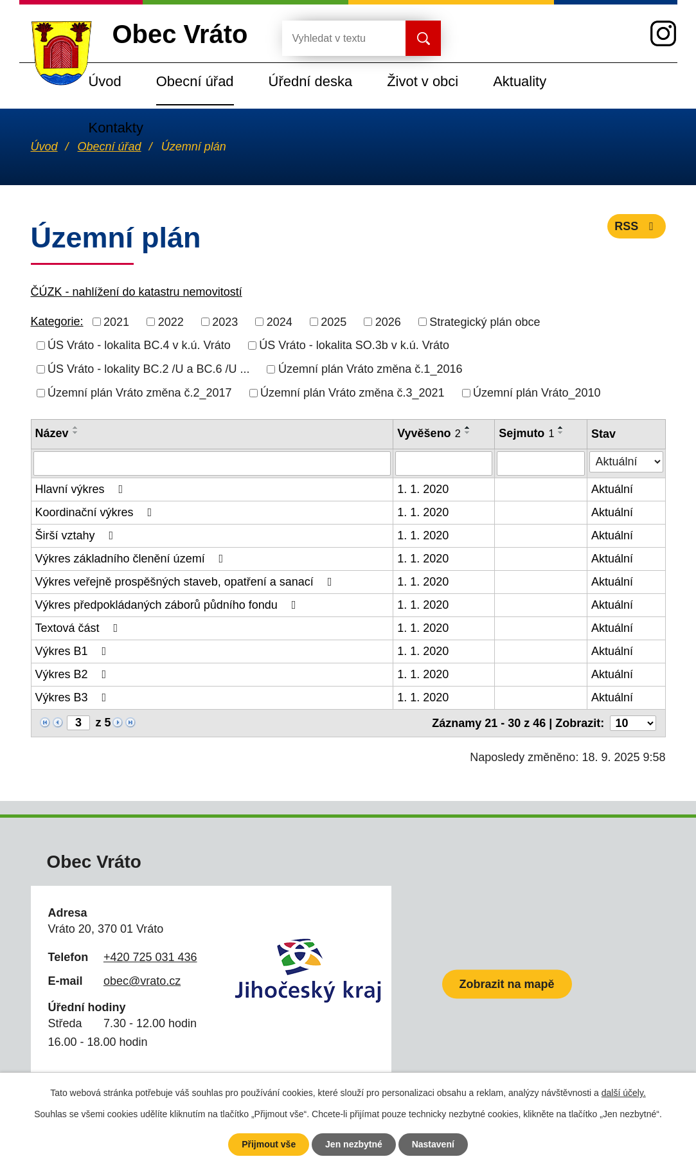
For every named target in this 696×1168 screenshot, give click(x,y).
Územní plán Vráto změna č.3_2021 (352, 392)
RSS (636, 226)
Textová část (79, 628)
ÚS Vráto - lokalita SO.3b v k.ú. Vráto (354, 345)
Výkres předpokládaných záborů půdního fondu (168, 604)
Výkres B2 (73, 674)
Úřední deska (311, 81)
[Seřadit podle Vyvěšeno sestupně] (468, 432)
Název (52, 433)
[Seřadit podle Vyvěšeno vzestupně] (468, 427)
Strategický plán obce (484, 321)
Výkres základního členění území (132, 558)
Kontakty (116, 128)
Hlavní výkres (82, 489)
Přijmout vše (269, 1144)
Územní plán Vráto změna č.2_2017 (140, 392)
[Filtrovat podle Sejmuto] (541, 463)
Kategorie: (57, 321)
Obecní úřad (195, 81)
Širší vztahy (77, 535)
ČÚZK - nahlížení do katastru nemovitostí (136, 291)
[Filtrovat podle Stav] (626, 461)
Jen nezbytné (353, 1144)
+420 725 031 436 (150, 957)
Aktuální (612, 489)
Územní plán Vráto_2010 (536, 392)
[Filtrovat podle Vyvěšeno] (443, 463)
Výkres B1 (73, 651)
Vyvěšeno (428, 433)
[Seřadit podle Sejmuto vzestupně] (561, 427)
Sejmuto (526, 433)
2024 (279, 321)
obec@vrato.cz (142, 981)
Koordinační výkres (96, 512)
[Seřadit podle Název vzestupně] (76, 427)
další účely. (624, 1093)
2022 (171, 321)
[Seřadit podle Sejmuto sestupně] (561, 432)
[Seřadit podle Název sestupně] (76, 432)
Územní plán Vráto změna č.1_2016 (370, 369)
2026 (388, 321)
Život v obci (422, 81)
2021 (116, 321)
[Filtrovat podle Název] (212, 463)
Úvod (105, 81)
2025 (333, 321)
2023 (225, 321)
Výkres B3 (73, 697)
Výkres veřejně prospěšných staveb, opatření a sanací (186, 581)
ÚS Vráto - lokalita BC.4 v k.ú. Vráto (139, 345)
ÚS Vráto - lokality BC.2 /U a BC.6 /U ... (148, 369)
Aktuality (519, 81)
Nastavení (433, 1144)
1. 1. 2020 (423, 489)
